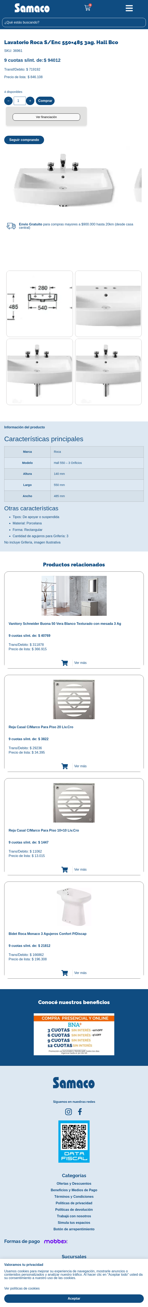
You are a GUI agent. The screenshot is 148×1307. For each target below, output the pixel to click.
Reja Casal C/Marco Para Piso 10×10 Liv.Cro (44, 830)
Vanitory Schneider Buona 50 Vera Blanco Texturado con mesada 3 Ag (65, 623)
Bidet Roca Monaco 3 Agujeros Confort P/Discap (47, 934)
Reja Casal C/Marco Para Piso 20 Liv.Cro (41, 727)
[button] (3, 1031)
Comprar (45, 101)
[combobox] (74, 22)
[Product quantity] (20, 101)
